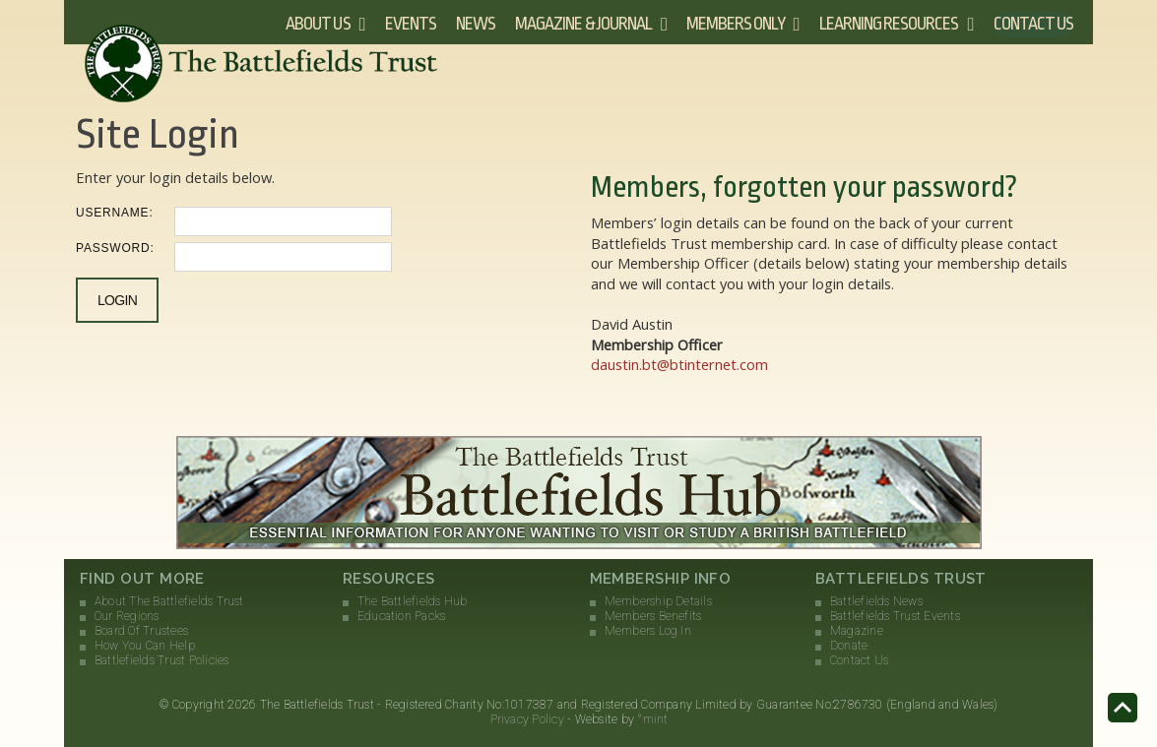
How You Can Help (145, 646)
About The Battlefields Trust (169, 601)
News (475, 23)
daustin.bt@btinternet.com (679, 364)
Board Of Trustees (141, 631)
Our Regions (127, 616)
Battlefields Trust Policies (161, 660)
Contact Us (1034, 23)
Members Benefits (653, 616)
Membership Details (658, 601)
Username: (115, 212)
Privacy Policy (527, 719)
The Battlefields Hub (412, 601)
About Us (318, 23)
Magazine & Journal (583, 23)
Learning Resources (889, 23)
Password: (115, 248)
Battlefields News (876, 601)
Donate (849, 646)
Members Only (735, 23)
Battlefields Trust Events (895, 616)
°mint (652, 719)
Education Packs (401, 616)
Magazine (856, 631)
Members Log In (648, 631)
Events (410, 23)
